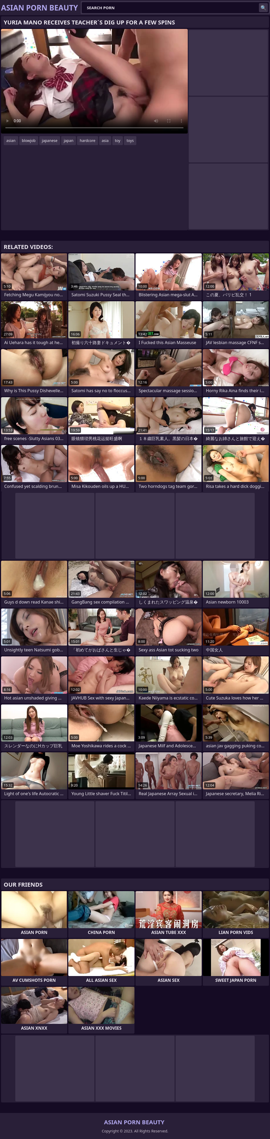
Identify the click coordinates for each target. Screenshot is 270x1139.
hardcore (87, 140)
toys (130, 140)
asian (11, 140)
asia (105, 140)
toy (117, 140)
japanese (49, 140)
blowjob (29, 140)
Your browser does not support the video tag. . (94, 81)
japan (69, 140)
